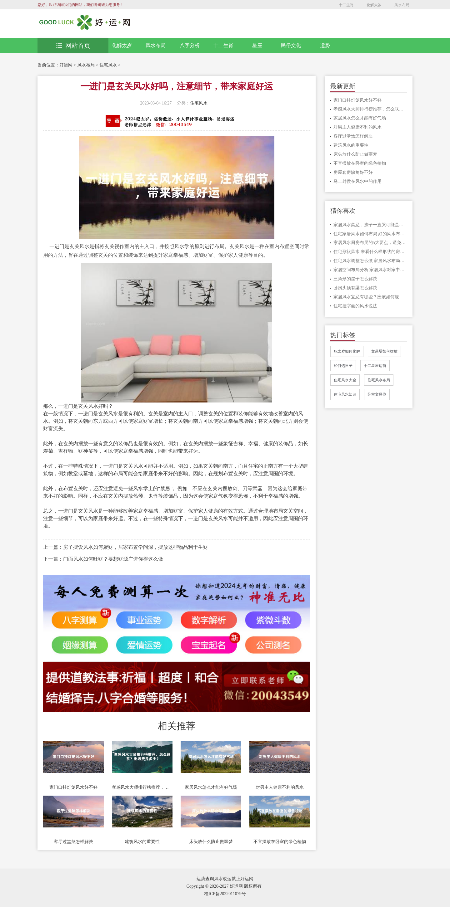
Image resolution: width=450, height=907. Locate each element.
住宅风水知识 (345, 394)
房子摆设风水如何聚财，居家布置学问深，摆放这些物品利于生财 (135, 547)
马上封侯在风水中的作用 (357, 181)
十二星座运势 (375, 365)
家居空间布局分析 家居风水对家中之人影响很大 (370, 269)
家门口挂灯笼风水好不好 (73, 787)
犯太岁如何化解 (347, 351)
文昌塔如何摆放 (384, 351)
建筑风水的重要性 (142, 841)
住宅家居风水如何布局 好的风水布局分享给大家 (370, 234)
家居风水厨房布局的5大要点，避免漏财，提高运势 (370, 242)
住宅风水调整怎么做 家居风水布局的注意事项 (370, 260)
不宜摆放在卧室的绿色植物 (279, 841)
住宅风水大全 (345, 380)
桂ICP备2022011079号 (225, 893)
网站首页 (73, 45)
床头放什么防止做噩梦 (211, 841)
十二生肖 (346, 5)
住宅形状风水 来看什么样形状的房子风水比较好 (370, 251)
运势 (325, 45)
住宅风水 (108, 65)
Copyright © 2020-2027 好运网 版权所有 (223, 886)
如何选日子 (343, 365)
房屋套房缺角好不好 (353, 172)
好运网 (65, 65)
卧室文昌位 (377, 394)
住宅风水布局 (379, 380)
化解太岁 (374, 5)
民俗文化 (291, 45)
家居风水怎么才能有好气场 (211, 787)
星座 (257, 45)
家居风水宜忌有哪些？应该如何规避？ (370, 297)
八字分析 (190, 45)
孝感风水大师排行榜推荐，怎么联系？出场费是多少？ (142, 787)
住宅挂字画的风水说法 (355, 306)
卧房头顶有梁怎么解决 (355, 287)
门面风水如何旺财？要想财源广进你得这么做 (113, 559)
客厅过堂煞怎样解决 (73, 841)
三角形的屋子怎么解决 (355, 278)
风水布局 (401, 5)
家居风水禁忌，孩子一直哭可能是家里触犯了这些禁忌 (370, 224)
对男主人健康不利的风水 (280, 787)
